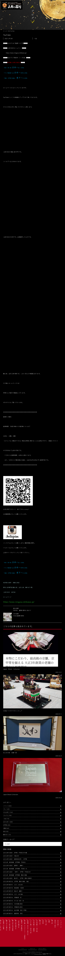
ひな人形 (5, 812)
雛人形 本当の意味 (13, 925)
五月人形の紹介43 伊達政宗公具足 (13, 907)
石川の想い (58, 923)
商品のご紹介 (55, 924)
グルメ (5, 809)
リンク (23, 948)
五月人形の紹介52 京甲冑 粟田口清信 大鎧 (15, 881)
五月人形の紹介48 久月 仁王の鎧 (13, 894)
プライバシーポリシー (42, 948)
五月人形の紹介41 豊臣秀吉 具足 (13, 913)
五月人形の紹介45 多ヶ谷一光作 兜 (13, 900)
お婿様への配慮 (4, 924)
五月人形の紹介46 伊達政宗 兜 (12, 897)
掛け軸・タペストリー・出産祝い (25, 930)
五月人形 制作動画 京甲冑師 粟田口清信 (15, 875)
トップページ (61, 924)
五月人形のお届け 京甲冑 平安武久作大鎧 (15, 852)
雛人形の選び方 (16, 924)
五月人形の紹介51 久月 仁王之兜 (13, 884)
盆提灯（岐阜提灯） (22, 926)
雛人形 (52, 922)
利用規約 (44, 953)
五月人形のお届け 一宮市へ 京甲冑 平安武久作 (16, 872)
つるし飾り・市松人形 (31, 926)
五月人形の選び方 (10, 925)
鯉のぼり (5, 834)
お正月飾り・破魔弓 (34, 926)
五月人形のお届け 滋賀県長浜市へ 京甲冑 (15, 859)
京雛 (4, 828)
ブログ (5, 815)
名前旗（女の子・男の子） (28, 928)
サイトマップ (32, 948)
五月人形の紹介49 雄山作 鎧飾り (13, 891)
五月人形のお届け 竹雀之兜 (11, 856)
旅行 (4, 831)
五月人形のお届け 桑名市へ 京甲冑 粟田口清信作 (17, 878)
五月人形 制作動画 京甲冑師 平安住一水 (15, 868)
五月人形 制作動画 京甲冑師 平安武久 (14, 862)
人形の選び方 (19, 924)
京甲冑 (5, 825)
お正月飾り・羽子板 (37, 926)
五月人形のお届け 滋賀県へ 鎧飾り (13, 865)
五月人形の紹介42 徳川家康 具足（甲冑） (15, 910)
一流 (4, 818)
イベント (5, 806)
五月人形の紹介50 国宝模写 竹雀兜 (13, 888)
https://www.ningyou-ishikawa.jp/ (16, 53)
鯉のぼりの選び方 (7, 925)
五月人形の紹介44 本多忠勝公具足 (13, 904)
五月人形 (5, 822)
